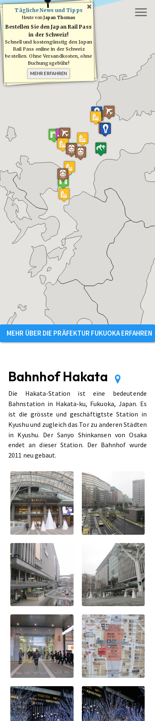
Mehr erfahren (48, 73)
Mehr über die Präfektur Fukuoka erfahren (79, 333)
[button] (54, 135)
